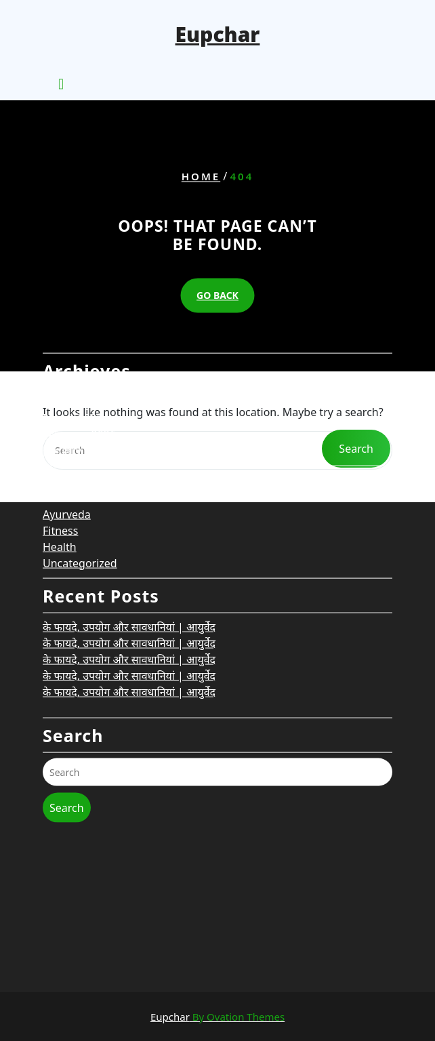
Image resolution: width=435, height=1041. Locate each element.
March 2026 (72, 348)
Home (201, 176)
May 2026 (67, 332)
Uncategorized (80, 493)
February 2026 (79, 364)
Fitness (60, 460)
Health (60, 477)
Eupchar (217, 34)
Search (66, 738)
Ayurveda (67, 444)
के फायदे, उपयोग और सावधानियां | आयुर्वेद (129, 557)
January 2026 (76, 380)
